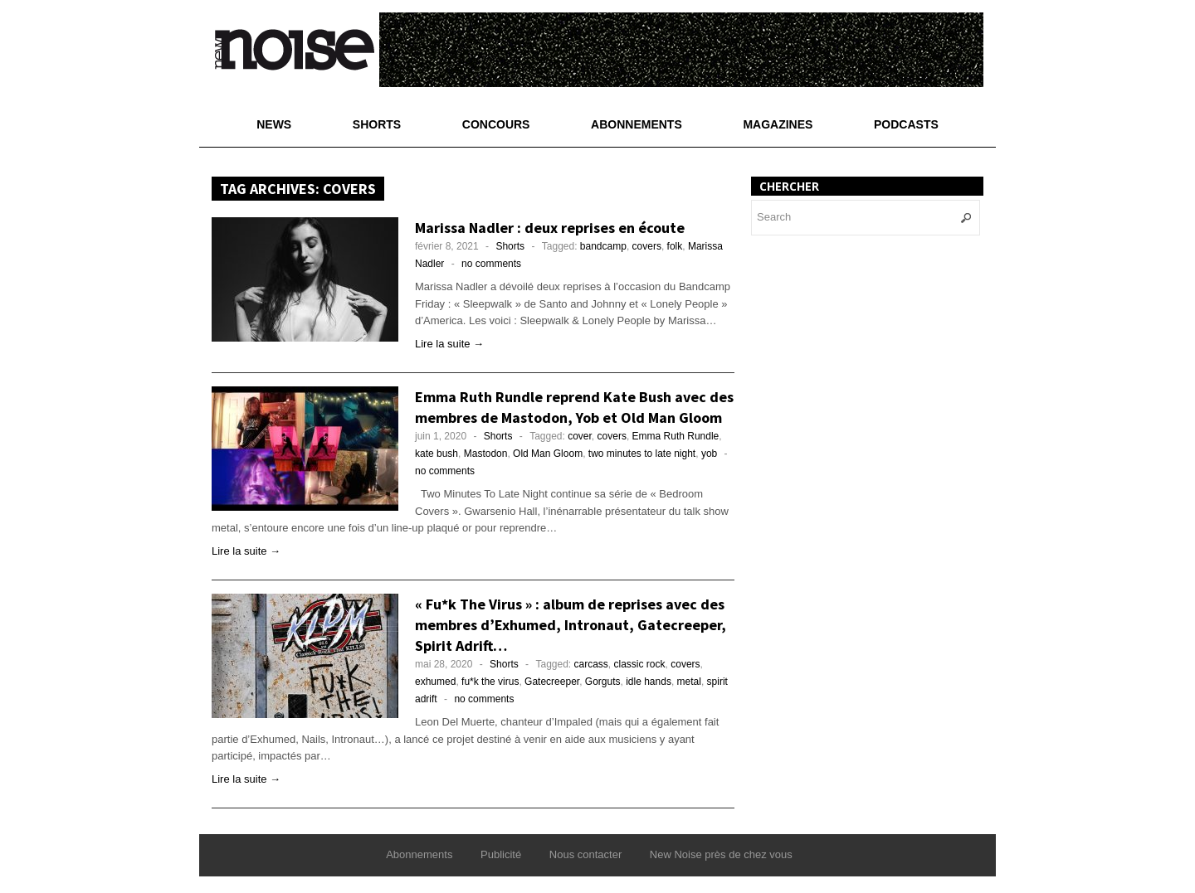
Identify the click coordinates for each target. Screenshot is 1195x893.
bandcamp (603, 246)
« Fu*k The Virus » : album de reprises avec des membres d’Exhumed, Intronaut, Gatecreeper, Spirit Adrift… (570, 625)
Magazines (777, 124)
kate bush (436, 453)
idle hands (648, 681)
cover (580, 436)
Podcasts (906, 124)
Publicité (500, 854)
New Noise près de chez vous (721, 854)
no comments (491, 263)
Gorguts (603, 681)
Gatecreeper (551, 681)
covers (646, 246)
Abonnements (636, 124)
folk (675, 246)
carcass (591, 664)
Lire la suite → (449, 343)
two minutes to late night (641, 453)
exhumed (435, 681)
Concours (496, 124)
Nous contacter (585, 854)
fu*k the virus (490, 681)
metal (689, 681)
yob (709, 453)
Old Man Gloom (548, 453)
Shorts (377, 124)
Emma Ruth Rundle (675, 436)
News (273, 124)
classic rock (640, 664)
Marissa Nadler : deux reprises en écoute (550, 227)
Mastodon (486, 453)
